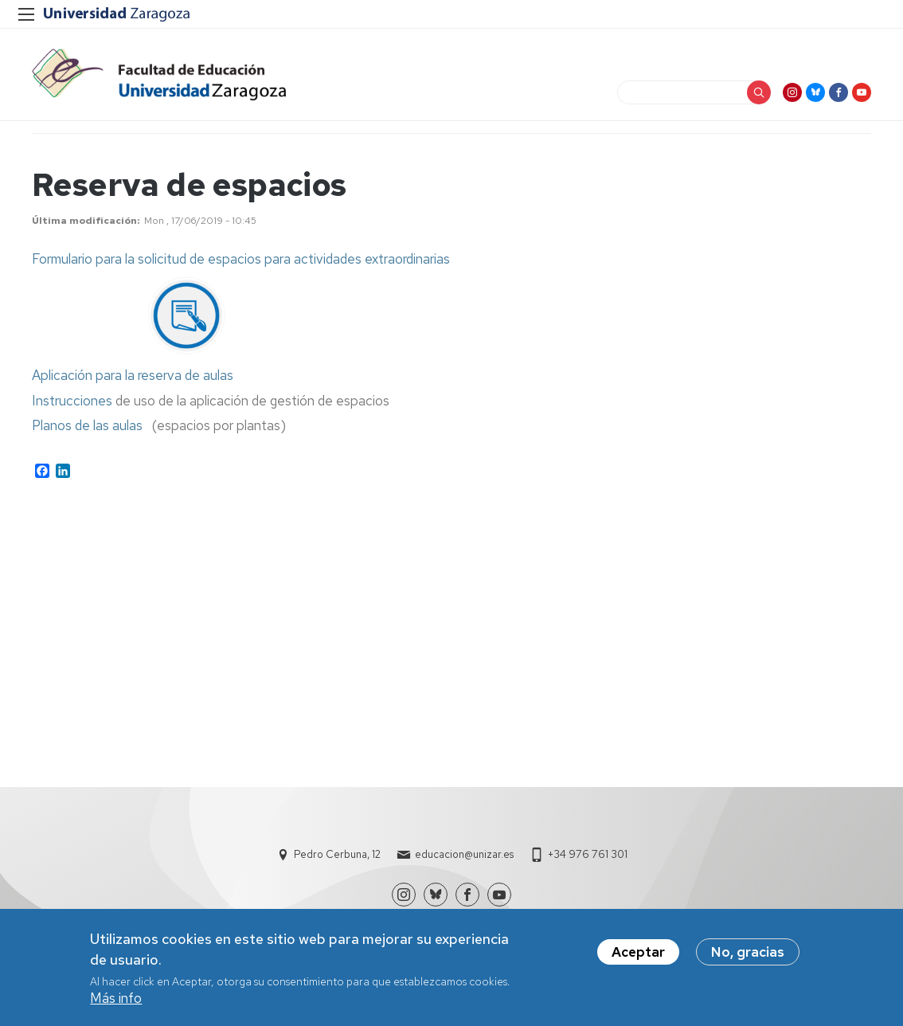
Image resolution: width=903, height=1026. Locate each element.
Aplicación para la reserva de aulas (132, 375)
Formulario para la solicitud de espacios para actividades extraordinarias (241, 259)
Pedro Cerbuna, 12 (337, 854)
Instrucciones (72, 400)
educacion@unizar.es (464, 854)
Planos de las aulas (87, 425)
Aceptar (638, 956)
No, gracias (747, 956)
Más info (116, 1003)
